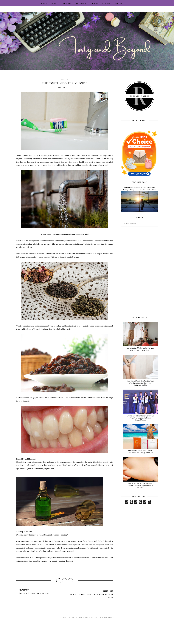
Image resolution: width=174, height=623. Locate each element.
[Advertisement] (139, 271)
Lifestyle (66, 3)
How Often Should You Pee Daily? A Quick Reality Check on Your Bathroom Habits (140, 383)
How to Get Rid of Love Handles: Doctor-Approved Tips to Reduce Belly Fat (140, 485)
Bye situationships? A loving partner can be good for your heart (140, 349)
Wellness (80, 3)
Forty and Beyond (81, 617)
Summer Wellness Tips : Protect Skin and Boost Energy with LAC (140, 451)
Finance (94, 3)
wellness (64, 79)
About (54, 3)
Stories (106, 3)
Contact (119, 3)
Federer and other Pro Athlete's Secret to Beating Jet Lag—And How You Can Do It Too (139, 188)
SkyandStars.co (107, 617)
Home (44, 3)
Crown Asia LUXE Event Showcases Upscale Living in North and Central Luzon (140, 418)
